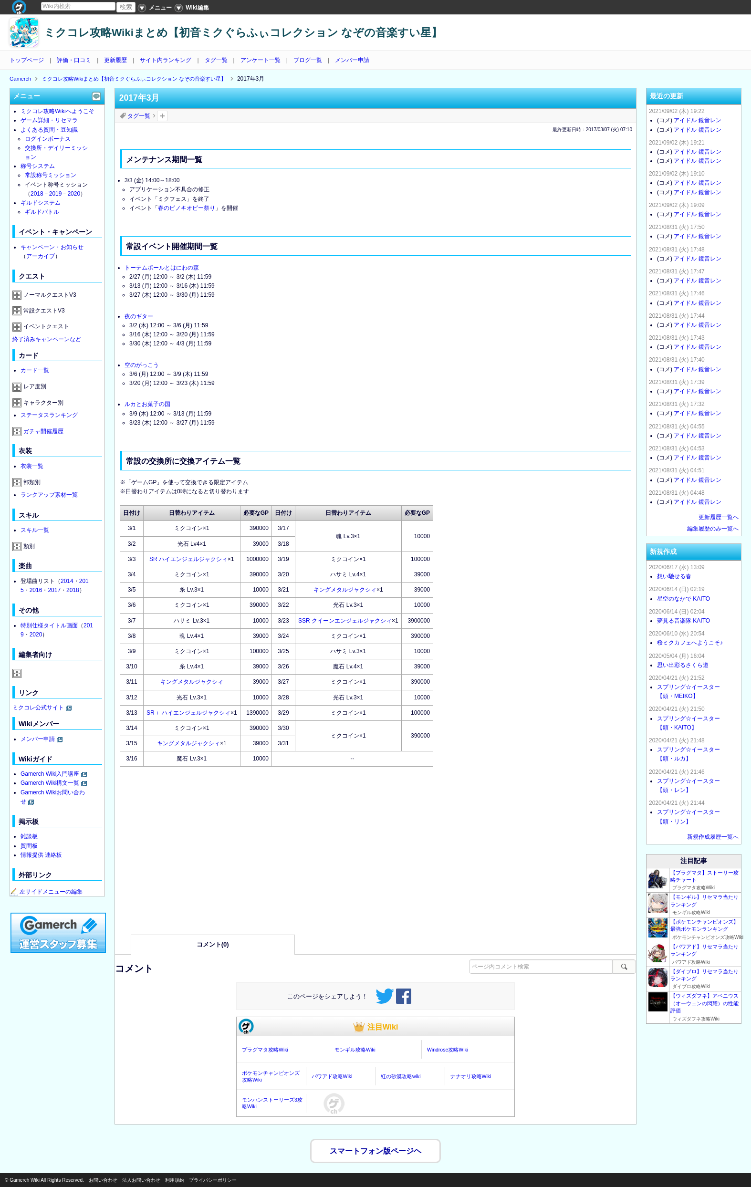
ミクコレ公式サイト (38, 707)
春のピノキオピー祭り (186, 208)
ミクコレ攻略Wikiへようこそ (57, 111)
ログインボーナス (48, 138)
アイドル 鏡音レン (697, 120)
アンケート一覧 (260, 60)
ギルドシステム (41, 202)
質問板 (29, 846)
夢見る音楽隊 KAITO (683, 620)
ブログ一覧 (307, 60)
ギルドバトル (42, 211)
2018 (37, 193)
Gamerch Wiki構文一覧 (50, 783)
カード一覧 (35, 370)
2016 (36, 590)
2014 (67, 581)
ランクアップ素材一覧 (49, 494)
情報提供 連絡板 (41, 855)
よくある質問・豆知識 (49, 129)
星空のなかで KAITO (683, 598)
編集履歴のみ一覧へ (713, 528)
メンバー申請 (352, 60)
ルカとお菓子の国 (147, 404)
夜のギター (139, 316)
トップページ (27, 60)
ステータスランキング (49, 415)
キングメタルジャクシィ (344, 589)
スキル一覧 (35, 530)
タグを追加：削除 (162, 116)
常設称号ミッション (50, 175)
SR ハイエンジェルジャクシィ (188, 559)
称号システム (38, 166)
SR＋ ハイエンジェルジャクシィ (188, 712)
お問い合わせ (103, 1180)
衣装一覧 (32, 466)
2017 (54, 590)
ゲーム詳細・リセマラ (49, 120)
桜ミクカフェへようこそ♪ (690, 642)
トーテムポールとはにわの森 (162, 267)
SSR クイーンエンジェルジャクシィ (345, 620)
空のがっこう (142, 365)
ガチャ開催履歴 (43, 431)
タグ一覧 (216, 60)
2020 (73, 193)
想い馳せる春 (674, 576)
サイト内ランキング (165, 60)
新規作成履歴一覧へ (713, 836)
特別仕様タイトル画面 (49, 625)
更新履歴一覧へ (719, 517)
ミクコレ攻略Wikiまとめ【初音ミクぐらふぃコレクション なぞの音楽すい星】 (243, 33)
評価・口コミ (74, 60)
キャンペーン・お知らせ (52, 247)
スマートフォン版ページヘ (375, 1148)
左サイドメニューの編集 (46, 891)
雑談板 (29, 836)
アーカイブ (40, 256)
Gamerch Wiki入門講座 (50, 774)
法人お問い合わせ (141, 1180)
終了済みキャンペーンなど (46, 339)
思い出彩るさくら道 (683, 665)
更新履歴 (115, 60)
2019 (55, 193)
